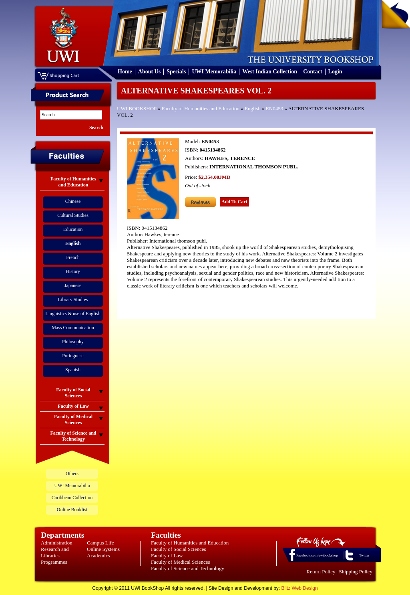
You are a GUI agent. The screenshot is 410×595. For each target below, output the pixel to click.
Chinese (73, 201)
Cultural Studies (72, 215)
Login (335, 72)
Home (125, 72)
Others (72, 473)
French (72, 257)
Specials (176, 72)
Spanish (72, 369)
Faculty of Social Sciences (178, 549)
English (253, 108)
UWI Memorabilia (214, 72)
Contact (312, 72)
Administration (56, 543)
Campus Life (100, 543)
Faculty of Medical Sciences (180, 562)
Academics (98, 555)
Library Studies (73, 299)
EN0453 (274, 108)
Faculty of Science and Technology (187, 568)
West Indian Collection (269, 72)
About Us (149, 72)
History (73, 271)
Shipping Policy (355, 572)
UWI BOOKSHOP (137, 108)
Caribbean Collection (72, 497)
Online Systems (103, 549)
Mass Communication (73, 327)
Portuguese (72, 355)
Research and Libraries (55, 552)
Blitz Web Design (299, 588)
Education (73, 229)
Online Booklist (72, 509)
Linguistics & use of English (72, 313)
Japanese (73, 285)
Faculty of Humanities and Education (200, 108)
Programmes (54, 562)
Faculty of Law (167, 555)
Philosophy (73, 341)
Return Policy (321, 572)
